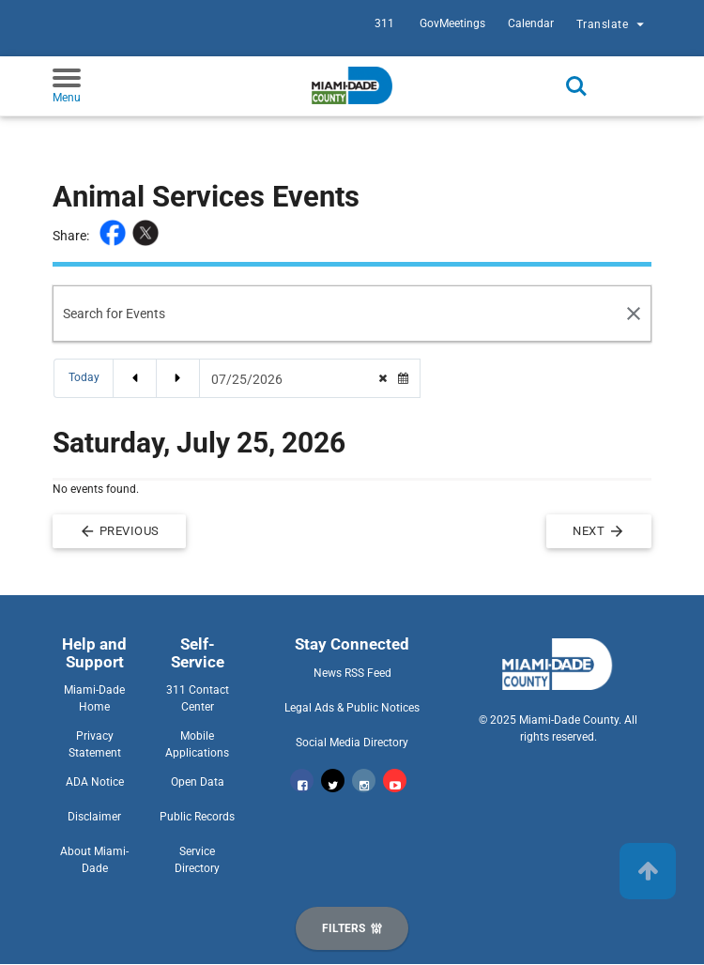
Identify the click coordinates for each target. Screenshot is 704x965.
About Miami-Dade (94, 860)
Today (84, 377)
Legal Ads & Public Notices (352, 707)
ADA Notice (95, 782)
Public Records (197, 816)
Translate (612, 26)
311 (384, 23)
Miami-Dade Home (94, 698)
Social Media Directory (352, 742)
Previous (119, 531)
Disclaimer (94, 816)
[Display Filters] (352, 928)
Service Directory (197, 860)
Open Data (197, 782)
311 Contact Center (197, 698)
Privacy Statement (95, 744)
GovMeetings (452, 23)
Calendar (531, 23)
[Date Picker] (289, 379)
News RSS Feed (352, 673)
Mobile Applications (197, 744)
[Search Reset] (634, 313)
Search (576, 86)
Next (599, 531)
